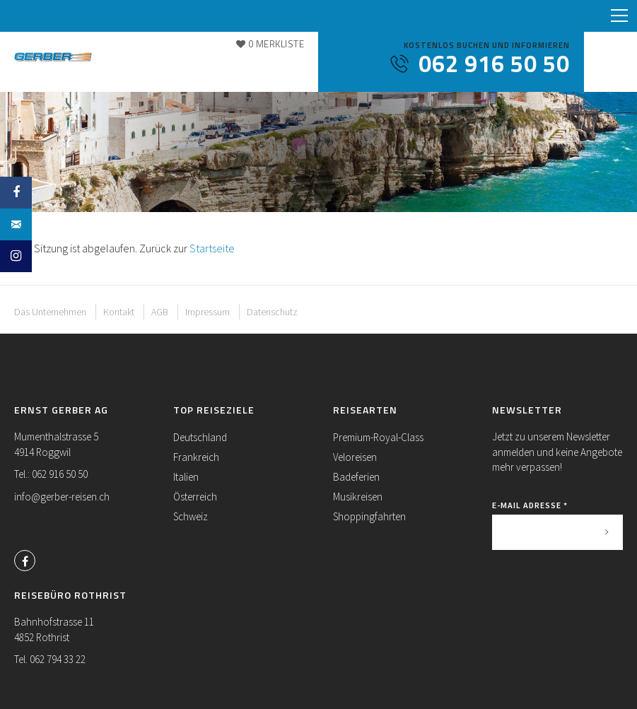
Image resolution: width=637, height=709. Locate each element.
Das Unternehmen (50, 311)
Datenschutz (272, 311)
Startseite (212, 248)
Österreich (195, 496)
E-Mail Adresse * (530, 505)
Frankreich (196, 457)
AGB (159, 311)
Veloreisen (355, 457)
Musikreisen (357, 496)
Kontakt (118, 311)
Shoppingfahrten (369, 516)
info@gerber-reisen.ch (62, 496)
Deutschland (200, 437)
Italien (186, 477)
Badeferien (356, 477)
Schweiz (190, 516)
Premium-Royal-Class (378, 437)
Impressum (207, 311)
